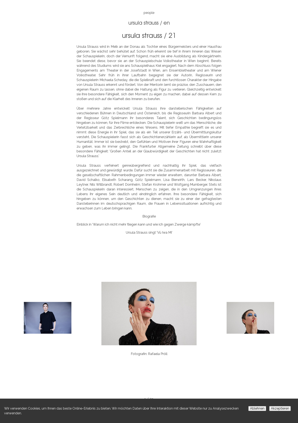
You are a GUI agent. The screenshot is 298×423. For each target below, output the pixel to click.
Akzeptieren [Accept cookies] (280, 408)
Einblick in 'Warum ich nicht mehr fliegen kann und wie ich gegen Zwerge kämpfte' (139, 224)
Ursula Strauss (143, 22)
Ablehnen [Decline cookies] (257, 408)
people (149, 13)
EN (166, 22)
